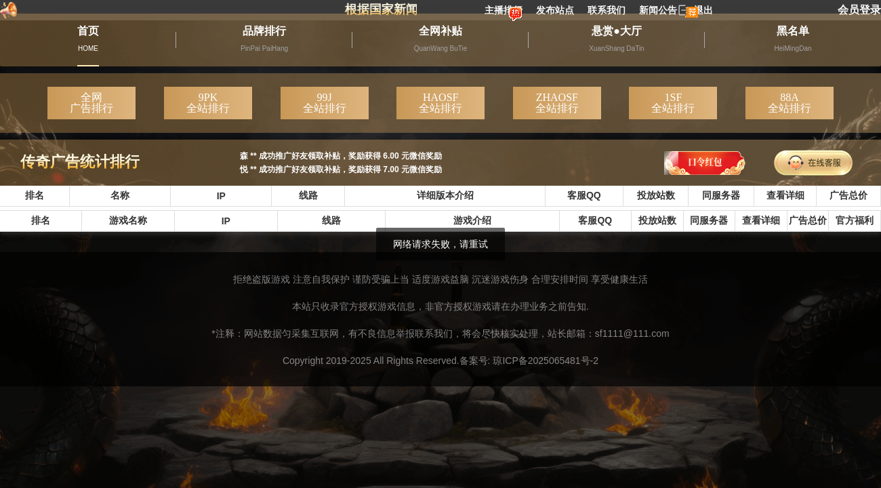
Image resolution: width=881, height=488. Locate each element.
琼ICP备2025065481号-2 (545, 360)
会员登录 (859, 10)
